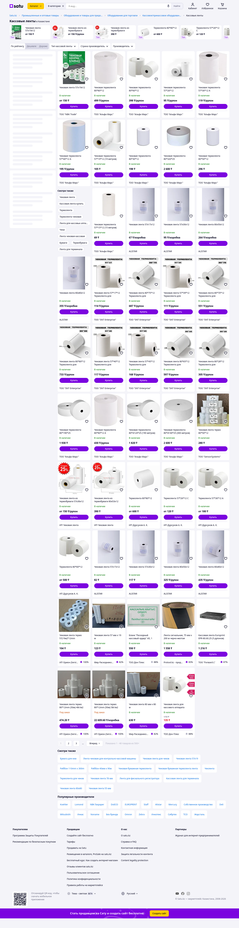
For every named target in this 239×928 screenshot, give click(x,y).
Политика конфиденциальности (84, 887)
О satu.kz (125, 844)
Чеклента (209, 777)
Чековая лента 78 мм (102, 787)
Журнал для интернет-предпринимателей (197, 844)
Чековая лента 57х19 (187, 767)
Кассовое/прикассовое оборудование (162, 15)
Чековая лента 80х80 (71, 797)
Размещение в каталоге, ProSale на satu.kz (89, 862)
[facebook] (183, 902)
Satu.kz (13, 15)
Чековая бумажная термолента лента (178, 777)
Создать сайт (159, 922)
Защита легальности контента (137, 862)
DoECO (114, 813)
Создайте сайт (74, 844)
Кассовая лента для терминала (182, 787)
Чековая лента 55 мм (100, 797)
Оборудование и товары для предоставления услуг (83, 15)
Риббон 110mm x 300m (72, 777)
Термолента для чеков (72, 787)
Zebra (142, 823)
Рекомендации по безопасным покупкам (34, 850)
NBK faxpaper (97, 813)
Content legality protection (134, 868)
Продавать (72, 856)
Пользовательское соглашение (83, 881)
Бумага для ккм (68, 767)
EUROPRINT (131, 813)
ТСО (185, 823)
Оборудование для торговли (122, 15)
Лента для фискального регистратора (139, 787)
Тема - (79, 902)
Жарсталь (199, 823)
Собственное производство (198, 813)
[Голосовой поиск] (168, 6)
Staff (146, 813)
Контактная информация (134, 856)
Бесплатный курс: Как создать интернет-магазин (92, 868)
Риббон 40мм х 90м (101, 777)
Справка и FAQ (128, 850)
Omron (128, 823)
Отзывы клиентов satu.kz (80, 875)
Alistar (158, 813)
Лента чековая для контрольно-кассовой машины (109, 767)
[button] (74, 106)
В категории (56, 5)
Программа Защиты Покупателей (30, 844)
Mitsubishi (65, 823)
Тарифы (71, 850)
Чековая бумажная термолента (134, 777)
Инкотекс (156, 823)
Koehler (64, 813)
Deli (221, 813)
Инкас (80, 823)
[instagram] (188, 902)
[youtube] (177, 902)
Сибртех (172, 823)
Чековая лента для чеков (156, 767)
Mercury (173, 813)
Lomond (79, 813)
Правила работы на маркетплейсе (85, 893)
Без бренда (112, 823)
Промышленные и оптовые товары (40, 15)
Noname (94, 823)
